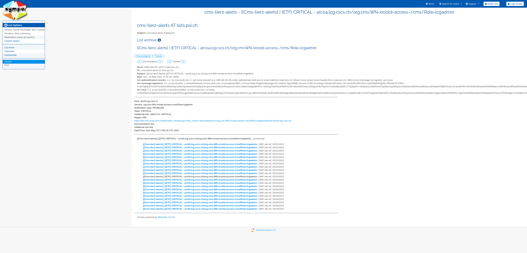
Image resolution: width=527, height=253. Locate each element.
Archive (8, 61)
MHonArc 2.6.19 (166, 217)
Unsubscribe (10, 55)
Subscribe (9, 51)
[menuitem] (430, 4)
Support (471, 4)
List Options (13, 25)
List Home (9, 47)
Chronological (143, 56)
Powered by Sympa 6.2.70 (266, 230)
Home (430, 4)
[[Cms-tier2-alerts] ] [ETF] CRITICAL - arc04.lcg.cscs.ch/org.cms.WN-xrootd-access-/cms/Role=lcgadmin (200, 144)
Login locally (515, 4)
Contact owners (12, 41)
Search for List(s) (449, 4)
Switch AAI (491, 4)
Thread (159, 56)
